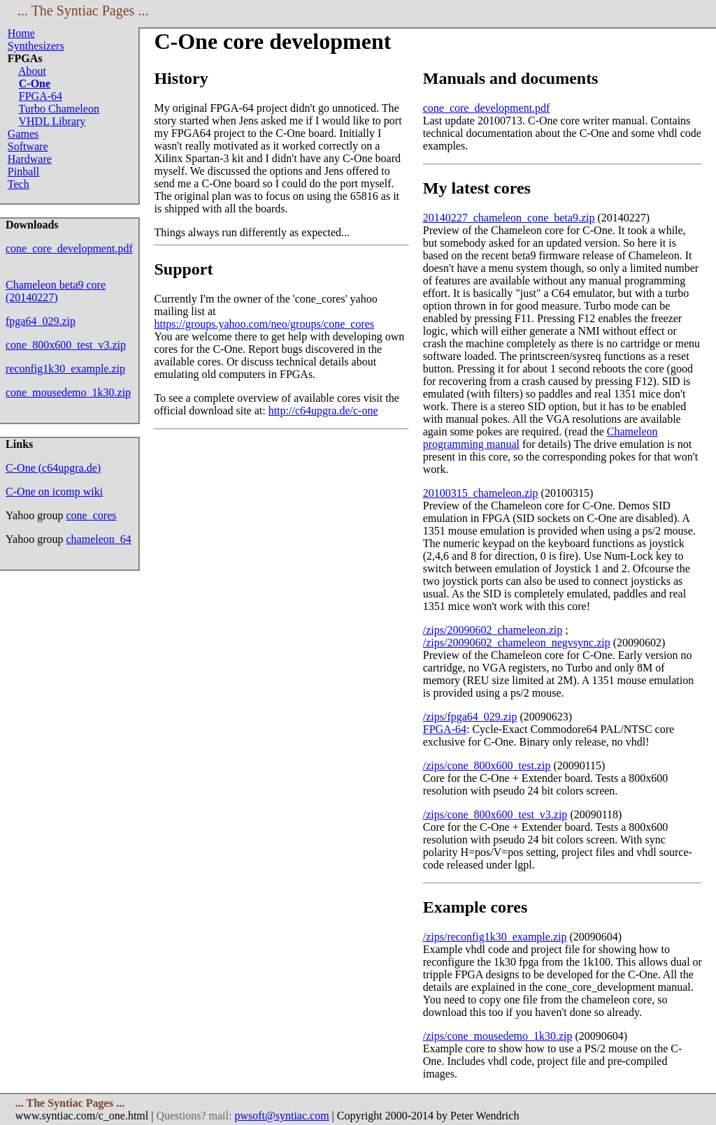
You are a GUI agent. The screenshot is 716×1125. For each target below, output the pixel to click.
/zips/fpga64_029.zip (470, 717)
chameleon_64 (98, 539)
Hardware (30, 159)
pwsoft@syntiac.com (281, 1116)
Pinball (23, 171)
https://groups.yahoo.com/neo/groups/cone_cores (264, 324)
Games (23, 134)
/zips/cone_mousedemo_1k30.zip (498, 1036)
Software (28, 146)
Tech (18, 184)
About (32, 71)
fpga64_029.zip (41, 321)
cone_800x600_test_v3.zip (66, 345)
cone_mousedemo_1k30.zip (68, 392)
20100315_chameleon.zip (480, 493)
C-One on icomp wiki (54, 492)
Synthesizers (36, 46)
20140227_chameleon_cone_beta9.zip (509, 218)
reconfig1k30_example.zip (65, 369)
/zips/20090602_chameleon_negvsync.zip (516, 642)
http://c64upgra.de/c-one (323, 410)
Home (21, 33)
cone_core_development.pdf (69, 248)
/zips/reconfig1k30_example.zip (495, 937)
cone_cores (91, 515)
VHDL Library (52, 121)
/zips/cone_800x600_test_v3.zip (495, 814)
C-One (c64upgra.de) (53, 468)
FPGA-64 (40, 96)
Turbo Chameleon (59, 109)
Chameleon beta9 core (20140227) (56, 291)
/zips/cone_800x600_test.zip (487, 765)
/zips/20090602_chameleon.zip (493, 630)
